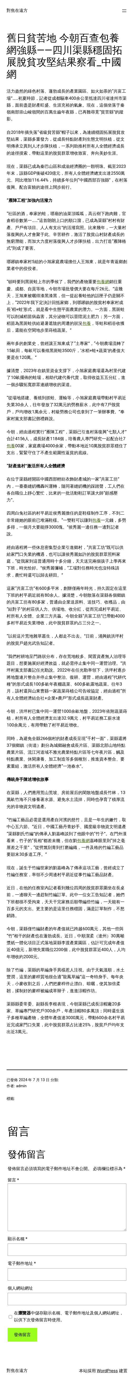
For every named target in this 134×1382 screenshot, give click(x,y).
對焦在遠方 (17, 10)
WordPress (107, 1370)
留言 (13, 1179)
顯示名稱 (17, 1238)
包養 (86, 323)
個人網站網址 (20, 1288)
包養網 (103, 281)
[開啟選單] (124, 11)
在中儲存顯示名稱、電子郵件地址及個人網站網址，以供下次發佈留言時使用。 (68, 1316)
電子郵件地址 (22, 1263)
